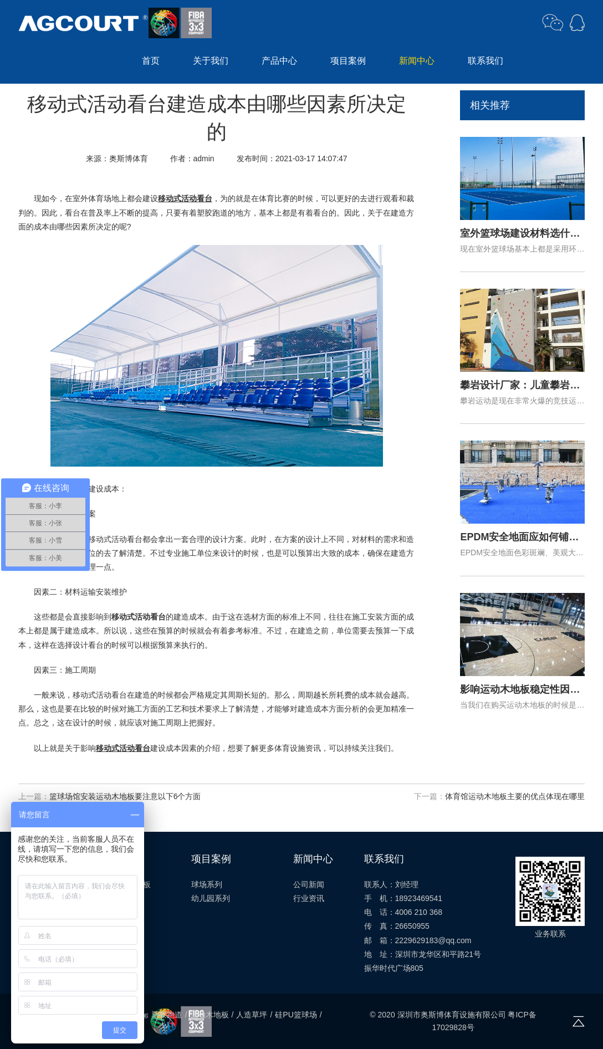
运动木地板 (209, 1014)
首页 (151, 60)
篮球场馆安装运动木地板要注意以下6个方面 (125, 796)
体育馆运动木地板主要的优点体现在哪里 (515, 796)
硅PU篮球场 (295, 1014)
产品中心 (279, 60)
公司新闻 (308, 884)
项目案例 (348, 60)
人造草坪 (251, 1014)
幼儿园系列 (210, 898)
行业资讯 (308, 898)
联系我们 (485, 60)
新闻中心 (417, 60)
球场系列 (206, 884)
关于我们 (210, 60)
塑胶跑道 (166, 1014)
